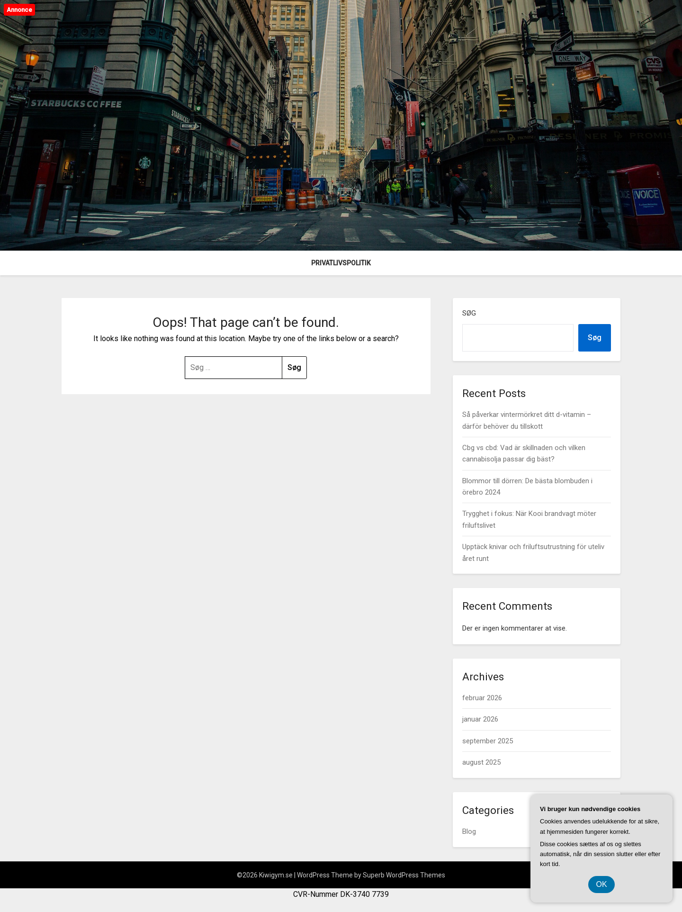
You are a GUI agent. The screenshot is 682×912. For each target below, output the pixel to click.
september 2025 (487, 741)
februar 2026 (482, 698)
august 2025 (481, 762)
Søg (469, 313)
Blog (469, 831)
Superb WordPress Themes (404, 875)
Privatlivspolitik (341, 263)
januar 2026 (480, 719)
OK (601, 884)
